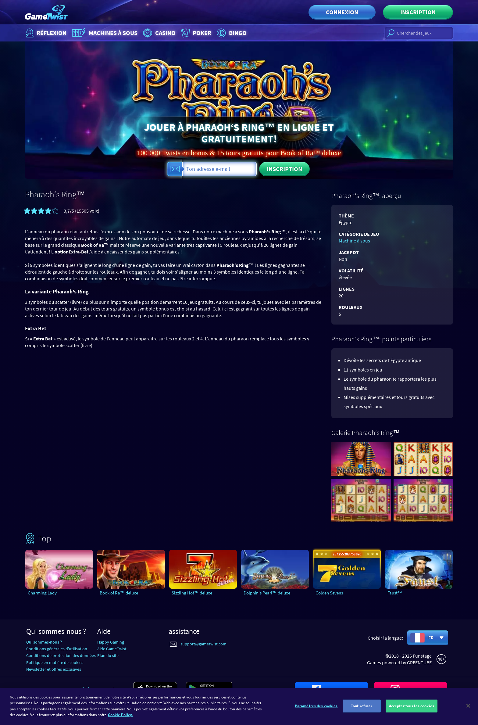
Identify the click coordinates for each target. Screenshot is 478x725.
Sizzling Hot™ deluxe (192, 593)
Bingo (231, 33)
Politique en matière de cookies (54, 662)
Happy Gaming (110, 642)
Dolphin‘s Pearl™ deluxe (267, 593)
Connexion (342, 12)
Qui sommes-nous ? (44, 642)
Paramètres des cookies (316, 706)
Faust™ (394, 593)
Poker (196, 33)
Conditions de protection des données (61, 655)
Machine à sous (354, 241)
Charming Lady (42, 593)
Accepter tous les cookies (411, 706)
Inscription (418, 12)
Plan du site (108, 655)
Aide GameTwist (112, 648)
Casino (158, 33)
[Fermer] (468, 706)
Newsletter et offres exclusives (53, 669)
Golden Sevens (329, 593)
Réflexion (45, 33)
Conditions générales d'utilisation (56, 648)
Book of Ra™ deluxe (119, 593)
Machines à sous (103, 33)
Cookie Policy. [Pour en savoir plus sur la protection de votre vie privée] (120, 715)
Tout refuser (362, 706)
